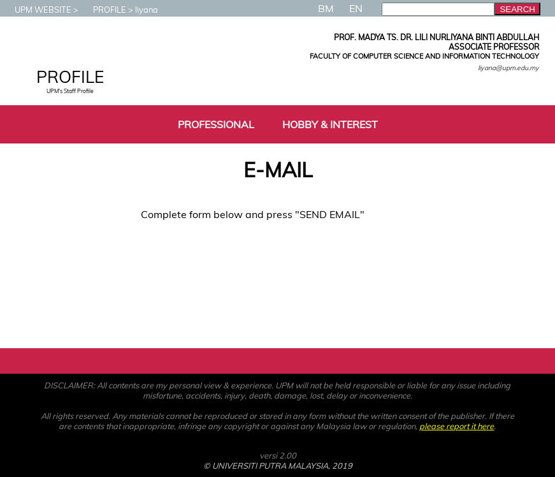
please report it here (456, 426)
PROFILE (103, 9)
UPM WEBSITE (36, 9)
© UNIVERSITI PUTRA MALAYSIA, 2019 (277, 465)
